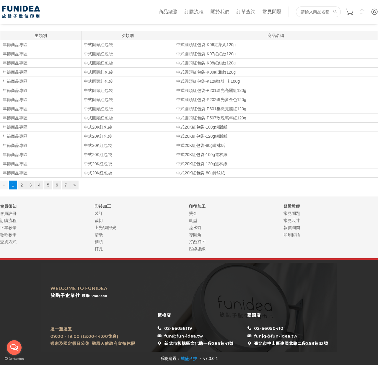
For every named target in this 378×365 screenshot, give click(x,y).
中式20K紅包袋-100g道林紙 (201, 154)
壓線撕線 (197, 248)
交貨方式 (8, 241)
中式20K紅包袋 (98, 127)
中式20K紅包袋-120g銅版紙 (201, 136)
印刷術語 (292, 234)
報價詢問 (292, 227)
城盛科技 (189, 358)
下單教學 (8, 227)
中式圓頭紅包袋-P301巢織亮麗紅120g (211, 108)
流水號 (195, 227)
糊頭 (98, 241)
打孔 (98, 248)
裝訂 (98, 213)
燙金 (193, 213)
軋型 (193, 220)
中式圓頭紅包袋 (98, 44)
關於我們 (220, 11)
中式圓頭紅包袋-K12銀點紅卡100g (208, 81)
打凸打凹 (197, 241)
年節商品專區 (15, 44)
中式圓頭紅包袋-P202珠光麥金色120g (211, 99)
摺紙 (98, 234)
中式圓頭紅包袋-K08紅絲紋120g (206, 63)
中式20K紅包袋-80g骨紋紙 (200, 173)
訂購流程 (194, 11)
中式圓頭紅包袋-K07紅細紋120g (206, 53)
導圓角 (195, 234)
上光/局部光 (105, 227)
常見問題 (272, 11)
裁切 (98, 220)
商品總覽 (168, 11)
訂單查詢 (246, 11)
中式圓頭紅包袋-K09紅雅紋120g (206, 72)
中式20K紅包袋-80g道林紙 (200, 145)
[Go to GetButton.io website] (14, 359)
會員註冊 (8, 213)
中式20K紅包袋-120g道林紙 (201, 163)
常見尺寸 (292, 220)
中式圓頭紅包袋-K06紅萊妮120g (206, 44)
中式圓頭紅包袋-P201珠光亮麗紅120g (211, 90)
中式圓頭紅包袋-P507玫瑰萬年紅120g (211, 118)
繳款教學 (8, 234)
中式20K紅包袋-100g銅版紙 (201, 127)
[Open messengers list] (14, 347)
